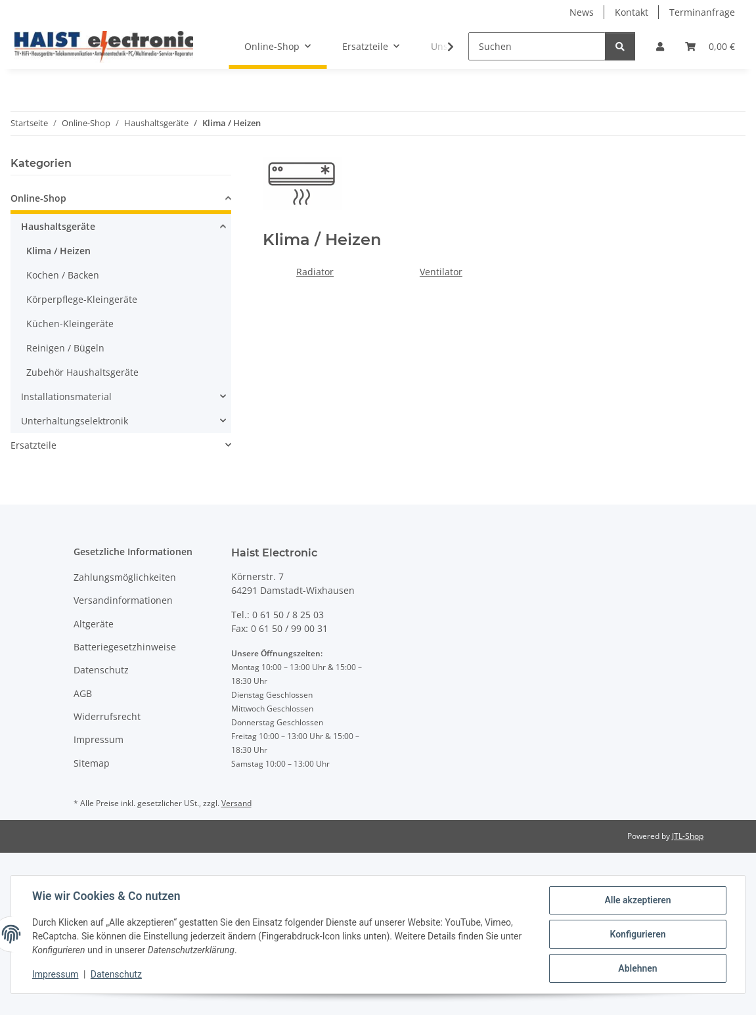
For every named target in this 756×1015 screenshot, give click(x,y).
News (581, 12)
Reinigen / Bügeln (65, 348)
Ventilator (441, 271)
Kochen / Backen (62, 275)
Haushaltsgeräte (58, 226)
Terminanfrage (702, 12)
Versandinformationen (123, 600)
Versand (236, 803)
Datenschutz (116, 974)
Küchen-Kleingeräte (70, 323)
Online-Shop (38, 198)
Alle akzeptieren (637, 900)
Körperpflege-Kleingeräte (81, 299)
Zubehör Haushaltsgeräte (82, 372)
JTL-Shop (687, 836)
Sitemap (92, 763)
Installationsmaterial (66, 396)
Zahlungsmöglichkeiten (125, 577)
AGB (83, 693)
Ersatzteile (33, 445)
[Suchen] (537, 46)
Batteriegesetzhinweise (125, 647)
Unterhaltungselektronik (74, 421)
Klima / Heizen (58, 250)
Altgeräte (94, 624)
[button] (660, 46)
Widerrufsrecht (107, 716)
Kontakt (631, 12)
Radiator (315, 271)
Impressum (55, 974)
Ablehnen (637, 968)
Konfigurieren (637, 934)
